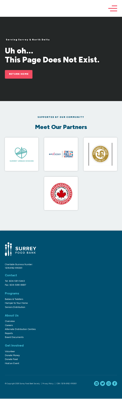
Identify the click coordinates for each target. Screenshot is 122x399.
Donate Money (12, 355)
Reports (9, 333)
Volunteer (10, 351)
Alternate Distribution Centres (20, 329)
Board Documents (14, 337)
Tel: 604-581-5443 (15, 281)
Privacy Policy (48, 384)
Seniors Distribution (15, 307)
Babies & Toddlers (14, 299)
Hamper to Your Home (16, 303)
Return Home (19, 74)
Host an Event (12, 363)
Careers (9, 325)
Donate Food (11, 359)
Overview (10, 321)
